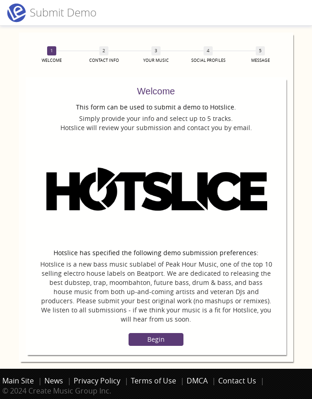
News (53, 381)
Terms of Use (153, 381)
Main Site (18, 381)
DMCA (197, 381)
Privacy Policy (97, 381)
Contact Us (237, 381)
